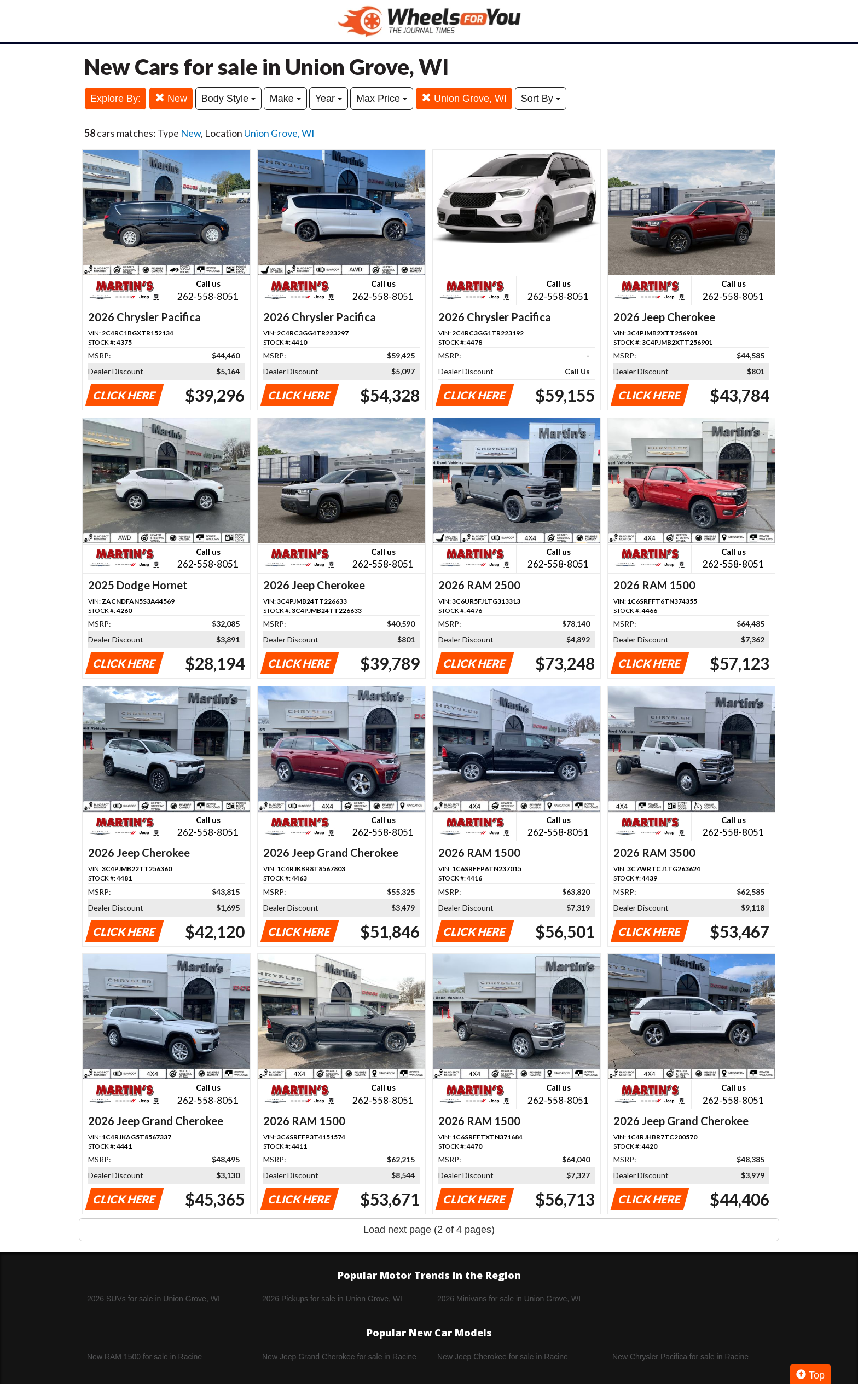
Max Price (381, 98)
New (171, 98)
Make (285, 98)
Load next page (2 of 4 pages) (429, 1229)
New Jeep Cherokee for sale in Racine (502, 1356)
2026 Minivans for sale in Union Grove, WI (509, 1298)
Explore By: (115, 98)
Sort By (540, 98)
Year (328, 98)
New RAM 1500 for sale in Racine (144, 1356)
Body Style (228, 98)
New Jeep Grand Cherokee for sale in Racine (339, 1356)
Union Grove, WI (464, 98)
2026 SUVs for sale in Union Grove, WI (153, 1298)
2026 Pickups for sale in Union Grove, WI (332, 1298)
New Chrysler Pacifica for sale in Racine (680, 1356)
